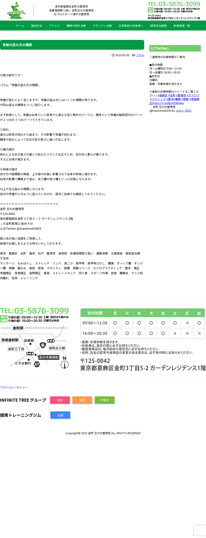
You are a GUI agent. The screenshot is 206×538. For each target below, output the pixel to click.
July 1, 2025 (183, 110)
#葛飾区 (163, 95)
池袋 (60, 415)
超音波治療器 (158, 25)
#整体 (170, 99)
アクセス (54, 25)
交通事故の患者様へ (131, 25)
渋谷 (60, 400)
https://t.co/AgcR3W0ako (168, 103)
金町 (82, 400)
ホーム (20, 25)
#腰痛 (177, 99)
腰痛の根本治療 (76, 25)
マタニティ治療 (102, 25)
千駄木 (104, 400)
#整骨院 (181, 95)
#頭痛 (185, 99)
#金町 (171, 95)
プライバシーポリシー (13, 387)
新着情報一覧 (182, 25)
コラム (140, 55)
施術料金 (36, 25)
